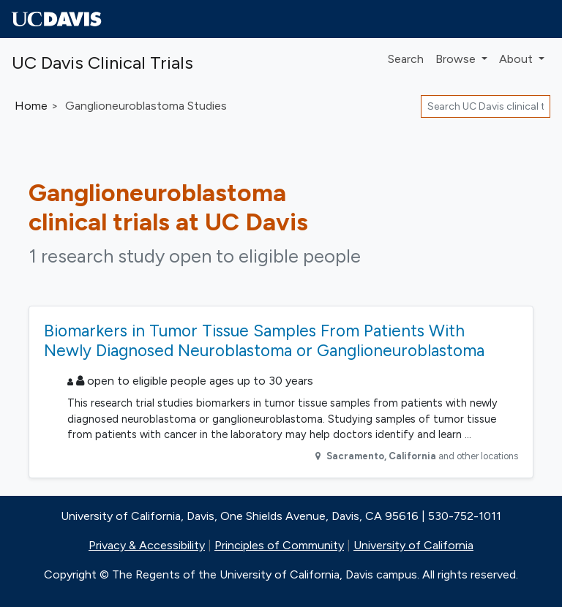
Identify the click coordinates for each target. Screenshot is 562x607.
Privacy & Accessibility (147, 545)
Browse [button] (457, 59)
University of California (413, 545)
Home (31, 106)
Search (406, 59)
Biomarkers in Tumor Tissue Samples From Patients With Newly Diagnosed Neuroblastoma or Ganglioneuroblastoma (264, 340)
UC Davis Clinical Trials (102, 62)
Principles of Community (279, 545)
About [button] (517, 59)
